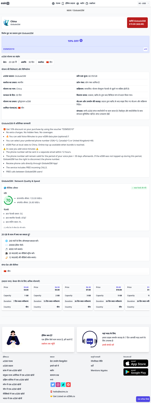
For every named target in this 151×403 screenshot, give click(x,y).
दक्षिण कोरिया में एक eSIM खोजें (16, 379)
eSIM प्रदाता (8, 365)
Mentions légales (99, 370)
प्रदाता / (70, 10)
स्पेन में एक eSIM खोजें (12, 384)
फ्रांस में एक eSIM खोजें (12, 370)
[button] (139, 188)
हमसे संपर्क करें (108, 344)
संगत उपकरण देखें (103, 114)
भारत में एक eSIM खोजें (12, 398)
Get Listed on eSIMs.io (62, 396)
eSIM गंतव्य (8, 361)
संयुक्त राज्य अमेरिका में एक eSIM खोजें (18, 375)
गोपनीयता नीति (97, 361)
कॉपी (145, 49)
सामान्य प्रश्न (54, 375)
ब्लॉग (80, 3)
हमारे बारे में (54, 365)
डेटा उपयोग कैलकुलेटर (58, 361)
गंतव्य (56, 3)
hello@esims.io (59, 391)
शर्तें (92, 365)
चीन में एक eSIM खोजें (12, 389)
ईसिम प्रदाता (68, 3)
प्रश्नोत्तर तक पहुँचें (48, 343)
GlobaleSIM (78, 10)
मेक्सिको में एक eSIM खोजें (13, 393)
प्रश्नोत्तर (90, 3)
